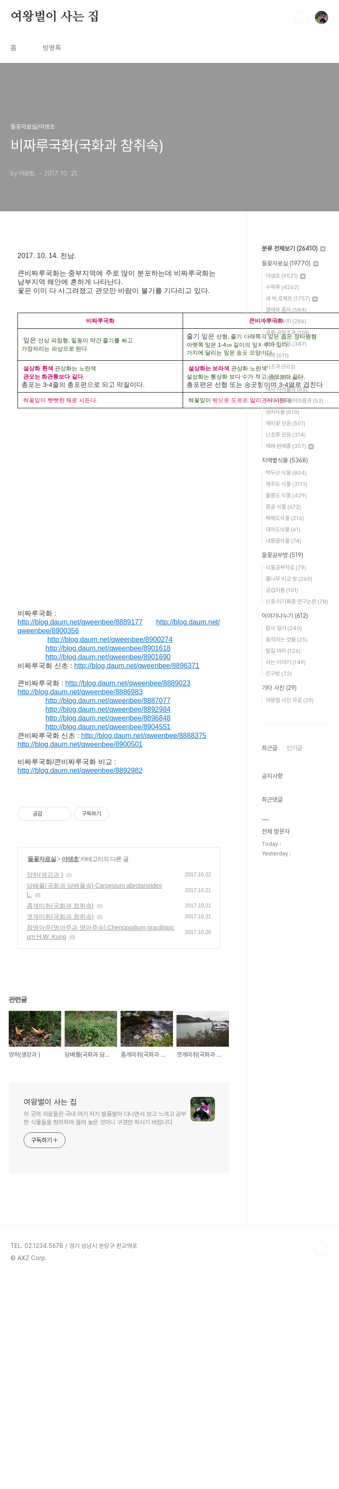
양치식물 (282, 412)
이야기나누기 (285, 615)
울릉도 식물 (286, 495)
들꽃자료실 (42, 858)
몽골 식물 (283, 506)
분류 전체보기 (293, 248)
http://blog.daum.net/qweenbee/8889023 (127, 683)
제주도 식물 (286, 484)
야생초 (70, 858)
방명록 (52, 48)
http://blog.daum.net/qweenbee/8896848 (107, 718)
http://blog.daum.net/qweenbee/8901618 (107, 648)
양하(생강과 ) (45, 874)
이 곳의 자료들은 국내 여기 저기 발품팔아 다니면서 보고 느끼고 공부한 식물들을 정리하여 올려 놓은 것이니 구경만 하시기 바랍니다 (105, 1118)
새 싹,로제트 (292, 298)
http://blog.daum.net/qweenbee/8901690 (107, 657)
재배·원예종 (290, 446)
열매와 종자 (286, 310)
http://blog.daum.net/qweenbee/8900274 (109, 639)
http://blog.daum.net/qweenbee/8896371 (136, 665)
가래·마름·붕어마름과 (294, 400)
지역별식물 (285, 460)
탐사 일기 (284, 628)
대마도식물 (283, 529)
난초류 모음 (286, 434)
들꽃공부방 (282, 554)
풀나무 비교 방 (289, 579)
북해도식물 (285, 518)
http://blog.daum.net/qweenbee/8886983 (79, 692)
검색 (301, 17)
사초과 (280, 366)
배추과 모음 (286, 344)
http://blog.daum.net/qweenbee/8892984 (107, 709)
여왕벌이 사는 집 (54, 17)
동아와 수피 (286, 321)
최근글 (269, 747)
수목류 (282, 287)
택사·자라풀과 (287, 389)
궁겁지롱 (282, 590)
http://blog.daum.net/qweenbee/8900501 (79, 744)
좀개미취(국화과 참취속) (60, 905)
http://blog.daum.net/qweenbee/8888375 (143, 735)
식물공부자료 (286, 567)
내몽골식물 (283, 541)
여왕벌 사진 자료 (290, 700)
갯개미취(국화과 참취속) (60, 916)
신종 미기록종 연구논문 (297, 601)
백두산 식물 (286, 472)
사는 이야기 (286, 662)
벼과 (277, 355)
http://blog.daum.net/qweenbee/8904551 (107, 727)
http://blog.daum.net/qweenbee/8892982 (79, 770)
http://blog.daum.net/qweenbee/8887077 (107, 700)
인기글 (294, 747)
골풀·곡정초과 (287, 332)
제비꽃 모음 (285, 423)
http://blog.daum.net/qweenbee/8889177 (79, 622)
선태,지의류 (284, 378)
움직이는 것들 (287, 639)
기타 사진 (279, 687)
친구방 (279, 673)
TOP (322, 1249)
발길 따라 (283, 651)
